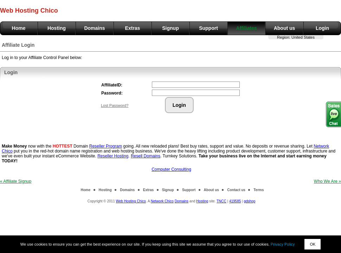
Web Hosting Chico (131, 201)
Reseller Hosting (112, 156)
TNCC (221, 201)
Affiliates (246, 28)
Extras (132, 28)
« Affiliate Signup (15, 181)
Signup (170, 28)
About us (284, 28)
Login (322, 28)
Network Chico (162, 201)
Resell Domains (145, 156)
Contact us (236, 190)
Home (19, 28)
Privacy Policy (283, 244)
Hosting (56, 28)
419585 (235, 201)
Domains (94, 28)
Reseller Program (105, 146)
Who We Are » (327, 181)
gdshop (249, 201)
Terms (258, 190)
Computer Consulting (171, 169)
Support (208, 28)
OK (312, 244)
